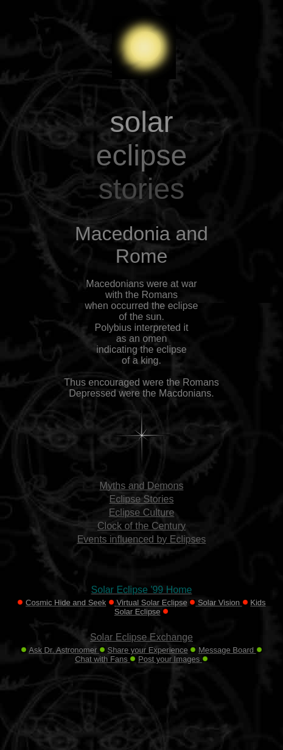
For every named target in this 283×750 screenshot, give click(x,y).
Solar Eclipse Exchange (141, 637)
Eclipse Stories (142, 499)
